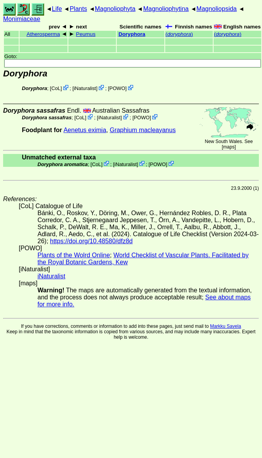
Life (57, 8)
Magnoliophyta (115, 8)
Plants (78, 8)
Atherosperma (43, 34)
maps (228, 147)
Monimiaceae (21, 19)
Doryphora (131, 34)
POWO (117, 88)
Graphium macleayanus (143, 130)
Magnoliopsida (216, 8)
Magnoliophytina (166, 8)
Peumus (86, 34)
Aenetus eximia (85, 130)
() (179, 34)
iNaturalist (85, 88)
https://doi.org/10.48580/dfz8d (91, 241)
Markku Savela (225, 326)
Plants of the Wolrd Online (73, 255)
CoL (55, 88)
